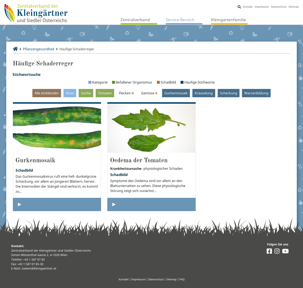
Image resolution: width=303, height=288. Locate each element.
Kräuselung (204, 93)
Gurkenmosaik (176, 93)
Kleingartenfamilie (228, 19)
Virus (70, 93)
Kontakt (248, 7)
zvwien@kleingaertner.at (39, 268)
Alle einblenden (47, 93)
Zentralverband (135, 19)
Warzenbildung (256, 93)
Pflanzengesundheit (38, 49)
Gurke (86, 93)
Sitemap (293, 7)
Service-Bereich (180, 19)
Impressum (262, 7)
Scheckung (228, 93)
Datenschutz (279, 7)
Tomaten (105, 93)
